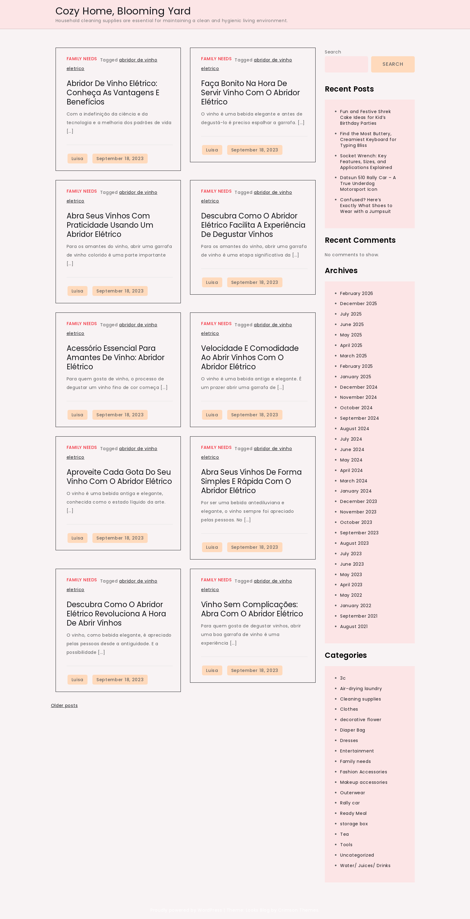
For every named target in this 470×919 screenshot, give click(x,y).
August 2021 (354, 626)
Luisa (78, 158)
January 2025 (355, 377)
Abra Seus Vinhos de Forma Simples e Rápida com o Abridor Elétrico (251, 481)
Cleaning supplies (360, 699)
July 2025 (351, 314)
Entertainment (357, 751)
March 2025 (353, 356)
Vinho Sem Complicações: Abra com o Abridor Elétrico (252, 609)
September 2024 (359, 418)
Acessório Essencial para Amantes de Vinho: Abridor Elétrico (116, 357)
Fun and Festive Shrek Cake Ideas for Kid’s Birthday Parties (365, 117)
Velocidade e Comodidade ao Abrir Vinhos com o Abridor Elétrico (250, 357)
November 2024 (358, 397)
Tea (344, 834)
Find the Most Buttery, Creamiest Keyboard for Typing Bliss (368, 139)
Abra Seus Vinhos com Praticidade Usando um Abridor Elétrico (110, 225)
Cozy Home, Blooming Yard (123, 11)
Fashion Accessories (363, 772)
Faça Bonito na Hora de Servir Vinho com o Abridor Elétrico (250, 92)
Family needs (82, 59)
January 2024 (356, 491)
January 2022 (355, 606)
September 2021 (359, 616)
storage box (354, 824)
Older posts (64, 705)
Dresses (349, 740)
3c (343, 678)
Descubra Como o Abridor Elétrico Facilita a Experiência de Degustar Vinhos (253, 225)
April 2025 (351, 345)
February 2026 (356, 293)
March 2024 (354, 481)
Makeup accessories (364, 782)
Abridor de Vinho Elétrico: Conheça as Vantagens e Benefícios (113, 92)
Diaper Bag (352, 730)
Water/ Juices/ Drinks (365, 865)
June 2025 (352, 324)
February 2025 (356, 366)
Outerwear (352, 793)
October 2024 (356, 408)
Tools (346, 845)
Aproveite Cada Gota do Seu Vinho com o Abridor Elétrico (119, 476)
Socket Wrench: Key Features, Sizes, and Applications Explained (366, 162)
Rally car (350, 803)
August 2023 (354, 543)
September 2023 (359, 533)
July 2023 (351, 554)
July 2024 (351, 439)
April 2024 (351, 470)
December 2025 (358, 303)
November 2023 (358, 512)
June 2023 (352, 564)
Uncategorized (357, 855)
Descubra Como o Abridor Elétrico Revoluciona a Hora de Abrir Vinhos (116, 613)
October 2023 (356, 522)
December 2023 (358, 501)
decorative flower (361, 720)
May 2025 (351, 335)
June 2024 (352, 449)
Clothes (349, 709)
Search (333, 52)
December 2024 (359, 387)
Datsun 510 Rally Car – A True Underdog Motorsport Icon (368, 183)
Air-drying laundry (361, 688)
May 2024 (351, 460)
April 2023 (351, 585)
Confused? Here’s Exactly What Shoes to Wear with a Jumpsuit (366, 205)
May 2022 (351, 595)
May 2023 (351, 574)
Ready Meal (353, 813)
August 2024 (355, 429)
